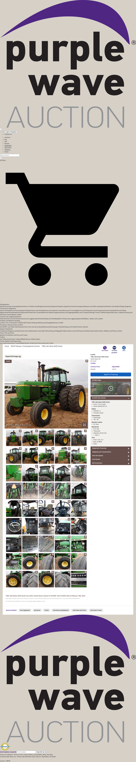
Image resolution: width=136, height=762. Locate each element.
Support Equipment (6, 329)
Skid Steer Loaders (117, 312)
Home (7, 346)
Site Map (50, 754)
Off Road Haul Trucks (34, 312)
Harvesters (44, 306)
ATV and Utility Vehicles (12, 327)
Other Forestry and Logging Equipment (70, 319)
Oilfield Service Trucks (27, 343)
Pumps (91, 331)
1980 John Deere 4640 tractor (52, 346)
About (6, 152)
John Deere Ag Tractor (79, 610)
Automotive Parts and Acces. (29, 327)
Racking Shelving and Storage (41, 323)
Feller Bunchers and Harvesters (10, 319)
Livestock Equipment (77, 306)
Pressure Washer (83, 331)
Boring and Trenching (70, 310)
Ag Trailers (3, 339)
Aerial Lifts (3, 310)
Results (7, 143)
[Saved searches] (1, 129)
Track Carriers (7, 314)
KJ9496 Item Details (99, 398)
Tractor (46, 610)
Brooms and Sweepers (84, 310)
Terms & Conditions (6, 754)
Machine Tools (4, 335)
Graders (12, 312)
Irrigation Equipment (64, 306)
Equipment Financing (99, 448)
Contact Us (8, 134)
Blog (44, 754)
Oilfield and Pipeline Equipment (51, 312)
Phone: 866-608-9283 (24, 757)
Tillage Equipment (125, 306)
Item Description (97, 455)
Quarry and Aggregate (68, 312)
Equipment (8, 145)
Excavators (6, 312)
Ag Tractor (12, 306)
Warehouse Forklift (57, 323)
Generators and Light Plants (40, 331)
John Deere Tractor (96, 610)
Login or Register (10, 132)
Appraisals (8, 147)
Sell (6, 141)
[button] (68, 296)
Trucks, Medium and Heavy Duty (10, 341)
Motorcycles (47, 327)
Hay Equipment (53, 306)
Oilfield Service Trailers (27, 339)
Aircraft (2, 327)
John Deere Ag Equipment (61, 610)
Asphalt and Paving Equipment (17, 310)
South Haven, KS (95, 359)
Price (95, 367)
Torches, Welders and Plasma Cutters (110, 331)
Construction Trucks (13, 343)
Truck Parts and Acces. (41, 343)
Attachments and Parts (34, 310)
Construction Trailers (13, 339)
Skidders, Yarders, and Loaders (93, 319)
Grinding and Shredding (50, 319)
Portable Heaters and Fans (69, 331)
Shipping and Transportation (101, 452)
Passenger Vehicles (57, 327)
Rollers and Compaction (83, 312)
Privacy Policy (28, 754)
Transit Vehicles (83, 327)
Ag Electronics (4, 306)
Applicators (20, 306)
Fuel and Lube (26, 331)
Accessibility (38, 754)
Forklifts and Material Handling (10, 321)
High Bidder (116, 367)
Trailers (2, 337)
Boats (41, 327)
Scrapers (108, 312)
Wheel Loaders (17, 314)
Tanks (96, 331)
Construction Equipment (8, 308)
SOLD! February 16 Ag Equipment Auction (25, 346)
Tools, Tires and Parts (7, 333)
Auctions (7, 137)
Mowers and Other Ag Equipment (95, 306)
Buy (6, 139)
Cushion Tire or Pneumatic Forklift (11, 323)
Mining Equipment (21, 312)
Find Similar (96, 459)
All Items (3, 160)
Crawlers (112, 310)
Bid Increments (97, 463)
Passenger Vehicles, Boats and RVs (11, 325)
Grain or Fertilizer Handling (32, 306)
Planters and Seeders (113, 306)
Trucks (51, 343)
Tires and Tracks (22, 335)
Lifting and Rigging (55, 331)
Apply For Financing (111, 374)
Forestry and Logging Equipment (10, 317)
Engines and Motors (15, 331)
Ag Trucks (3, 343)
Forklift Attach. (27, 323)
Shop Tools (13, 335)
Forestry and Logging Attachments (31, 319)
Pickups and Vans (69, 327)
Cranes (107, 310)
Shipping (7, 150)
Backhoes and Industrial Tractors (52, 310)
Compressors (4, 331)
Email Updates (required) (8, 752)
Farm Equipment (25, 610)
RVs (76, 327)
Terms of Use (18, 754)
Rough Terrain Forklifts (98, 312)
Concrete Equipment (98, 310)
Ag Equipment (4, 304)
